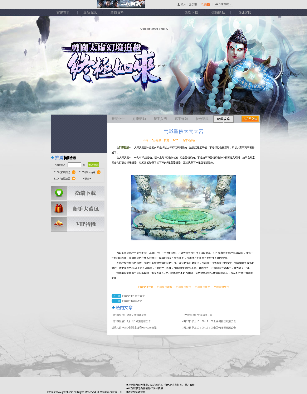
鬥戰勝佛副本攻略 (132, 300)
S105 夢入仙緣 (87, 172)
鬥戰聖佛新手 (203, 286)
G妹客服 (245, 12)
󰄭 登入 (181, 4)
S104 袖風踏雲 (62, 178)
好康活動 (139, 119)
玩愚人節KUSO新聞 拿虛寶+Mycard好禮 (134, 327)
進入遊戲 (93, 164)
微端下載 (191, 12)
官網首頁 (63, 12)
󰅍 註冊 (193, 4)
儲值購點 (218, 12)
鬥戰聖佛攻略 (164, 286)
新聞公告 (118, 119)
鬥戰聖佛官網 (146, 286)
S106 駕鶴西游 (62, 172)
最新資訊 (90, 12)
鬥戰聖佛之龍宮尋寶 (133, 295)
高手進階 (181, 119)
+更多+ (87, 178)
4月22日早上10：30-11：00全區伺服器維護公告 (209, 321)
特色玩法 (202, 119)
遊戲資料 (117, 12)
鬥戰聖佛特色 (184, 286)
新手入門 (160, 119)
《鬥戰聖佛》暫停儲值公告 (197, 315)
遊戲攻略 (223, 119)
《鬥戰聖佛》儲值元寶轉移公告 (129, 315)
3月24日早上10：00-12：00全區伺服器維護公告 (209, 327)
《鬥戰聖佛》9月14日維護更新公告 (131, 321)
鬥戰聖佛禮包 (221, 286)
